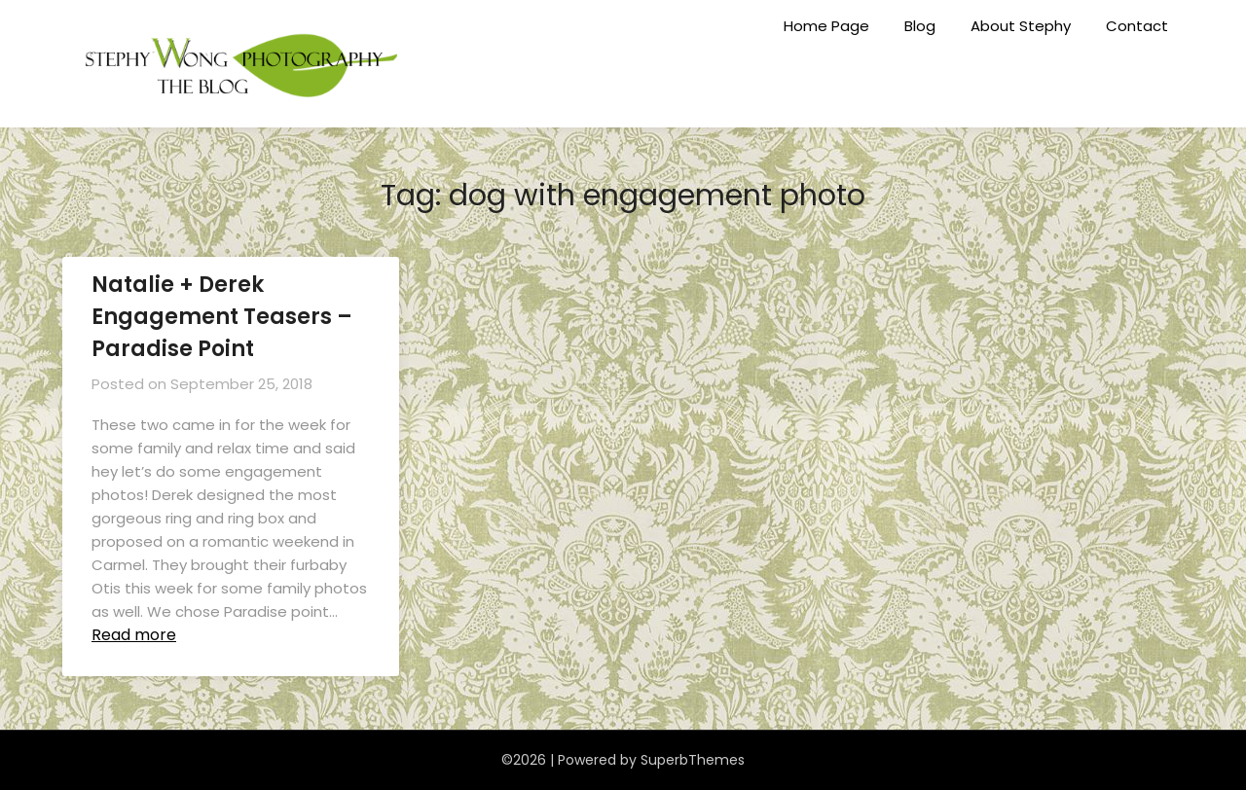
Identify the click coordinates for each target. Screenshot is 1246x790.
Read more (134, 635)
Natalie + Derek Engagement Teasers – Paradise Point (222, 316)
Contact (1137, 26)
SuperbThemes (693, 760)
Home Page (826, 26)
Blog (919, 26)
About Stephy (1021, 26)
